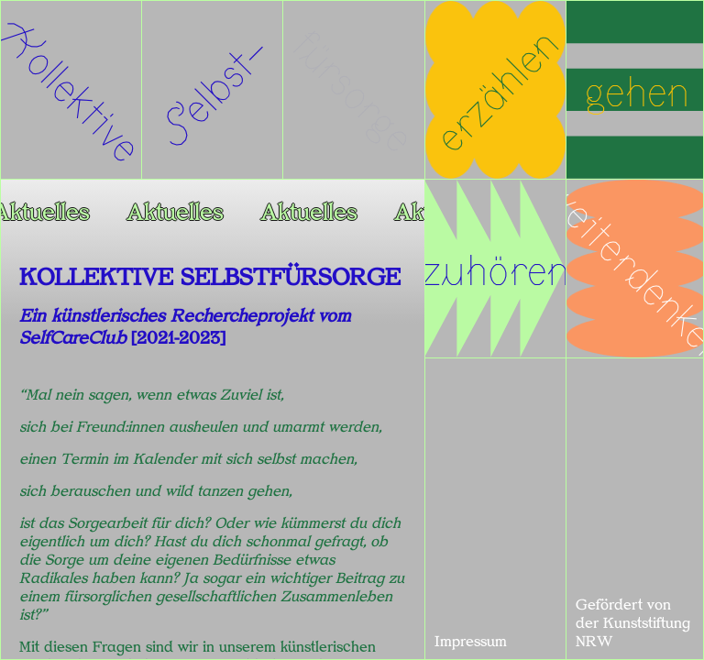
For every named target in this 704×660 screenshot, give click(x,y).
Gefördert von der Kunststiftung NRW (633, 623)
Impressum (470, 641)
